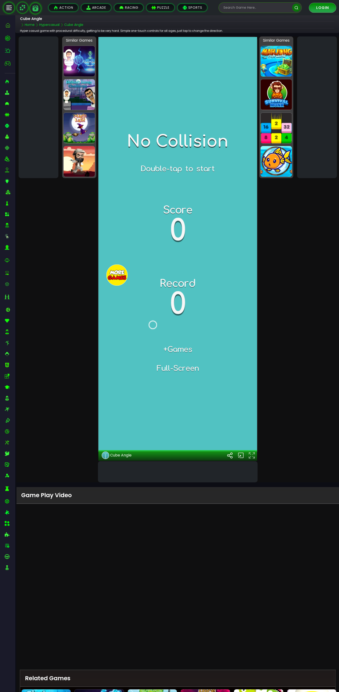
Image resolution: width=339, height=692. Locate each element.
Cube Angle (117, 455)
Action (63, 7)
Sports (192, 7)
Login (322, 7)
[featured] (10, 50)
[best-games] (10, 38)
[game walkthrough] (35, 8)
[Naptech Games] (22, 8)
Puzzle (160, 7)
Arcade (96, 7)
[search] (296, 8)
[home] (10, 25)
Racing (128, 7)
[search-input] (256, 7)
